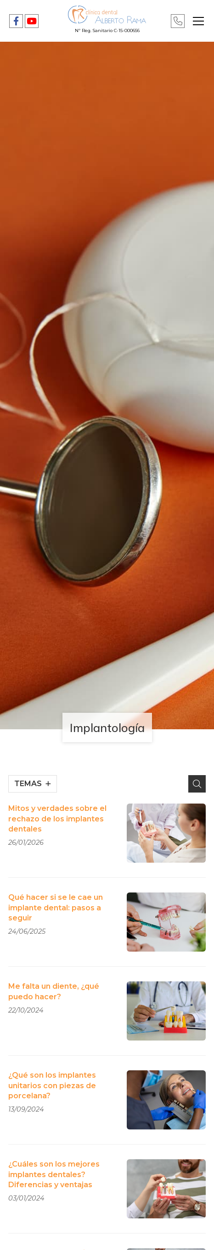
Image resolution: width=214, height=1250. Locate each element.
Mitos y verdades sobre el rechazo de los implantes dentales (57, 818)
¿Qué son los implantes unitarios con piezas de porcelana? (52, 1085)
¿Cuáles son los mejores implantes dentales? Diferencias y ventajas (54, 1174)
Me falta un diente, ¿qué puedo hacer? (53, 991)
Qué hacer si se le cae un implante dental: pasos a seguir (55, 907)
